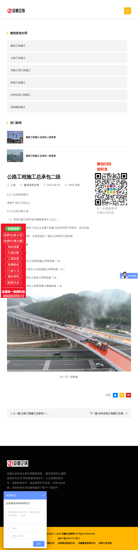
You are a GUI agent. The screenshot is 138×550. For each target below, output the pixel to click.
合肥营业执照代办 (66, 543)
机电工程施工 (18, 82)
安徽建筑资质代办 (86, 543)
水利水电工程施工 (21, 94)
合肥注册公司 (48, 543)
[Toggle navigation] (127, 10)
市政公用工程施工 (21, 70)
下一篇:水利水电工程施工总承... (108, 413)
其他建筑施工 (18, 107)
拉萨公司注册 (105, 543)
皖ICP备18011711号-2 (69, 538)
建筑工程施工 (18, 45)
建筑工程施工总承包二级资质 (41, 137)
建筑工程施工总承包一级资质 (41, 155)
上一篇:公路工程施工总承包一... (29, 413)
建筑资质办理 (31, 185)
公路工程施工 (18, 58)
